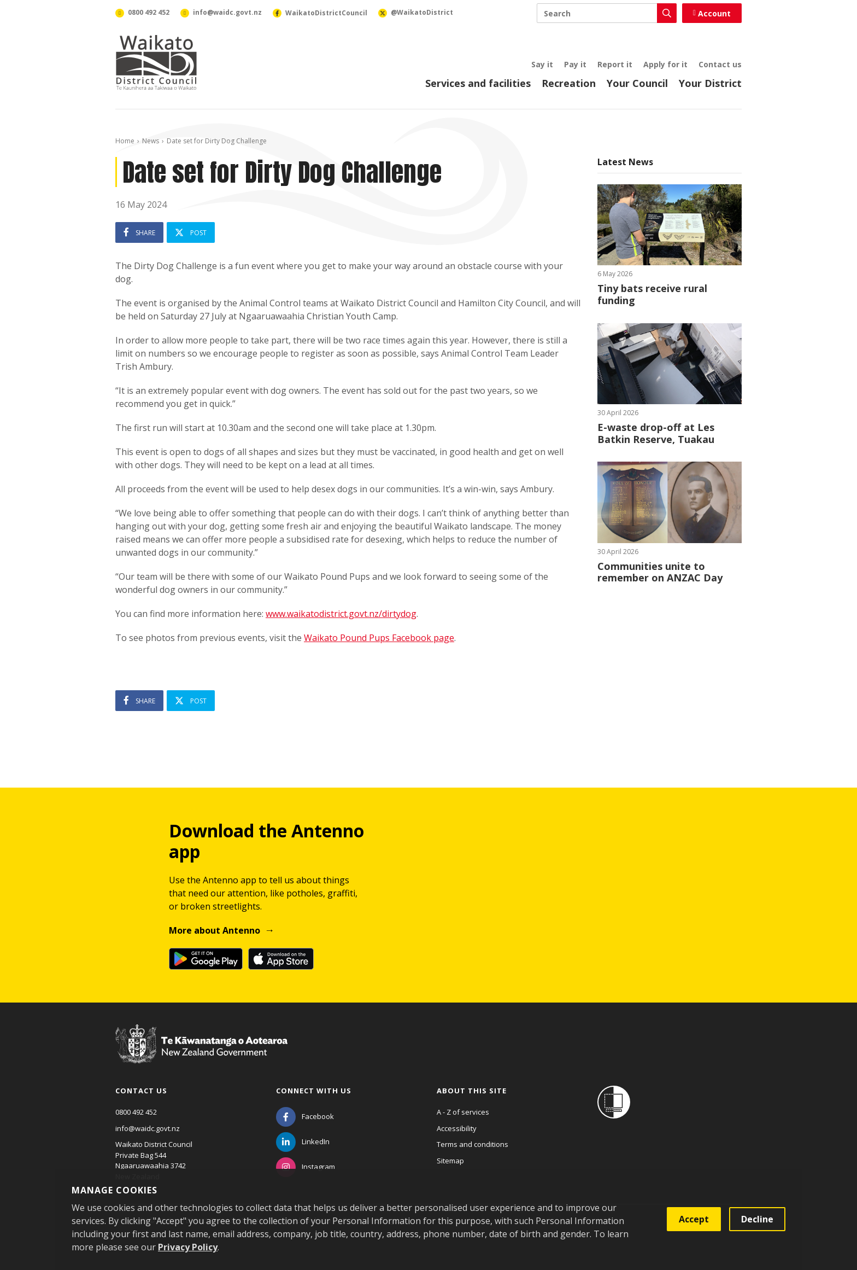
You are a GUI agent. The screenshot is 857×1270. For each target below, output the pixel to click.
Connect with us (313, 1091)
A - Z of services (463, 1112)
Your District (710, 83)
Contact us (720, 64)
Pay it (575, 64)
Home (124, 140)
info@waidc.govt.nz (147, 1128)
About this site (472, 1091)
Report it (614, 64)
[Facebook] (305, 1116)
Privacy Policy (188, 1247)
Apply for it (665, 64)
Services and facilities (478, 83)
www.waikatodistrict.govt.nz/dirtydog (341, 614)
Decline (757, 1219)
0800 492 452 (136, 1112)
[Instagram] (305, 1167)
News (150, 140)
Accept (694, 1219)
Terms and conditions (472, 1144)
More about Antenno (214, 930)
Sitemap (450, 1161)
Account (712, 13)
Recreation (569, 83)
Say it (542, 64)
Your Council (637, 83)
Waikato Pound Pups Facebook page (379, 638)
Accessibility (457, 1128)
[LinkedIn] (303, 1141)
